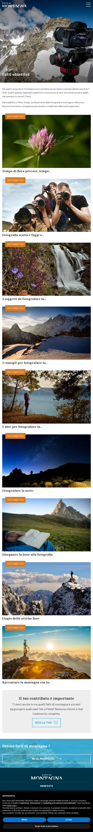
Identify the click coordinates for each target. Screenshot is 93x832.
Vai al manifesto (47, 761)
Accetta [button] (68, 820)
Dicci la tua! (46, 725)
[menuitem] (46, 786)
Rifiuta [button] (24, 820)
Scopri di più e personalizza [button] (46, 826)
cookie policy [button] (12, 806)
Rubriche (12, 70)
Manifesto (46, 785)
